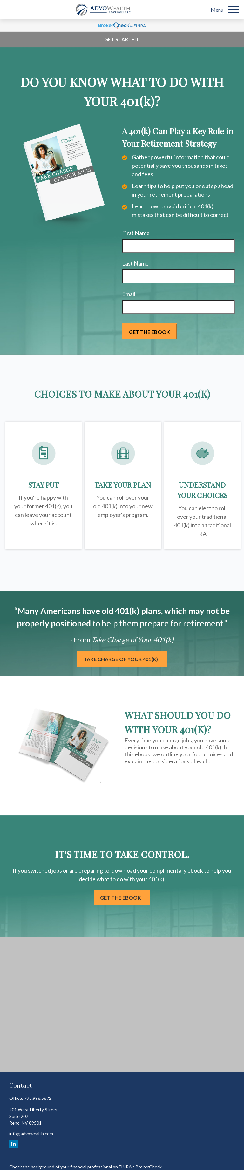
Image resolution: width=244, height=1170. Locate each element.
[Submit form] (149, 331)
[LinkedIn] (13, 1144)
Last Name (135, 263)
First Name (136, 232)
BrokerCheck (149, 1166)
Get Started (121, 39)
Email (128, 293)
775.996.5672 (37, 1098)
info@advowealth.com (31, 1133)
